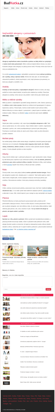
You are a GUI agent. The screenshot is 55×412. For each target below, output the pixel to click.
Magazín (6, 8)
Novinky (39, 398)
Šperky (5, 401)
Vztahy (30, 8)
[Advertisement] (27, 21)
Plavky (10, 398)
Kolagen (6, 403)
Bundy (50, 401)
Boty (23, 396)
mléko (26, 113)
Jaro (28, 401)
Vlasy (32, 396)
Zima (40, 401)
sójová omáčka (47, 190)
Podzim (36, 401)
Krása (17, 8)
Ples (24, 401)
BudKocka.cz (12, 409)
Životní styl (24, 8)
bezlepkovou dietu (7, 229)
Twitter (11, 238)
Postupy (33, 398)
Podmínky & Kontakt (20, 409)
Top (10, 403)
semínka (9, 164)
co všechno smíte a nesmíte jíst (26, 229)
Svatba (20, 401)
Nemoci (5, 398)
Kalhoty (45, 401)
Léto (31, 401)
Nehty (28, 398)
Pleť (36, 396)
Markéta (11, 35)
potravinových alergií (15, 74)
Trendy (28, 396)
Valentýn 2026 (7, 396)
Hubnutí (41, 8)
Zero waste (45, 398)
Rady (39, 396)
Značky (14, 396)
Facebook (5, 238)
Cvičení (48, 396)
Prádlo (19, 396)
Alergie (7, 35)
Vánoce (15, 398)
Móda (12, 8)
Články (47, 8)
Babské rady (22, 398)
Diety (43, 396)
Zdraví (36, 8)
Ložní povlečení (12, 401)
